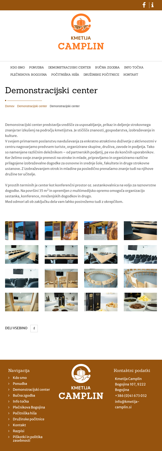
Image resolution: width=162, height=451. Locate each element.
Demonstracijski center (69, 67)
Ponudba (36, 67)
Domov (9, 106)
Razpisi (18, 431)
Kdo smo (17, 67)
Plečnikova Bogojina (28, 75)
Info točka (134, 67)
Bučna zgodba (107, 67)
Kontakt (130, 75)
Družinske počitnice (101, 75)
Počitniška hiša (65, 75)
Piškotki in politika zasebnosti (27, 439)
